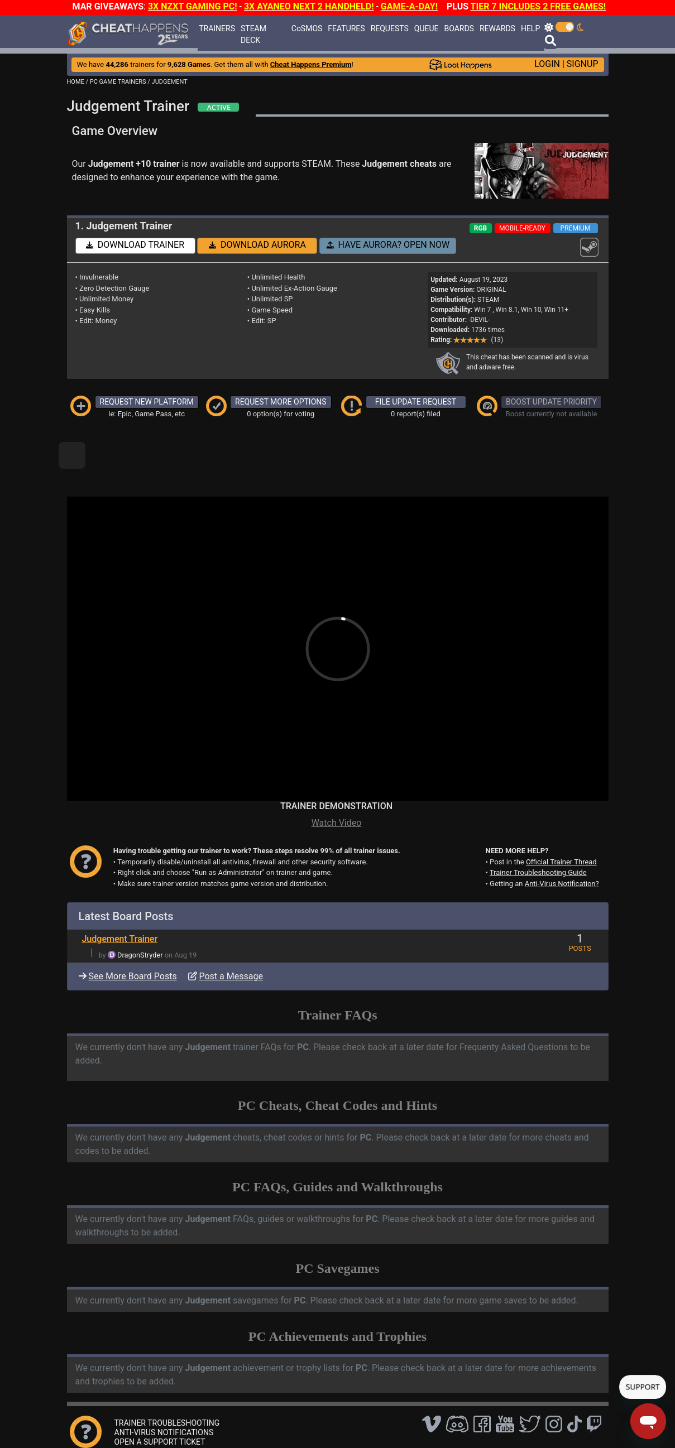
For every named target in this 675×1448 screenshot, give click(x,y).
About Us (387, 1422)
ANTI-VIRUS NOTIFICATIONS (164, 1394)
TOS (354, 1422)
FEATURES (346, 28)
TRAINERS (217, 28)
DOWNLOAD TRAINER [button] (135, 244)
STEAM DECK (253, 34)
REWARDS (497, 28)
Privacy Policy (314, 1422)
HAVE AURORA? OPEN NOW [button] (388, 244)
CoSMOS (307, 28)
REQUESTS (390, 28)
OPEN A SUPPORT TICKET (159, 1403)
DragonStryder (140, 917)
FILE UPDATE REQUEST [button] (415, 401)
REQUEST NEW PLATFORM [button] (147, 401)
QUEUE (426, 28)
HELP (530, 28)
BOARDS (458, 28)
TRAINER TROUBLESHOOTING (167, 1384)
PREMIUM (576, 228)
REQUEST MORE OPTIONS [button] (281, 401)
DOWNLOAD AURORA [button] (257, 244)
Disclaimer (265, 1422)
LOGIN (547, 64)
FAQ (234, 1422)
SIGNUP (583, 64)
